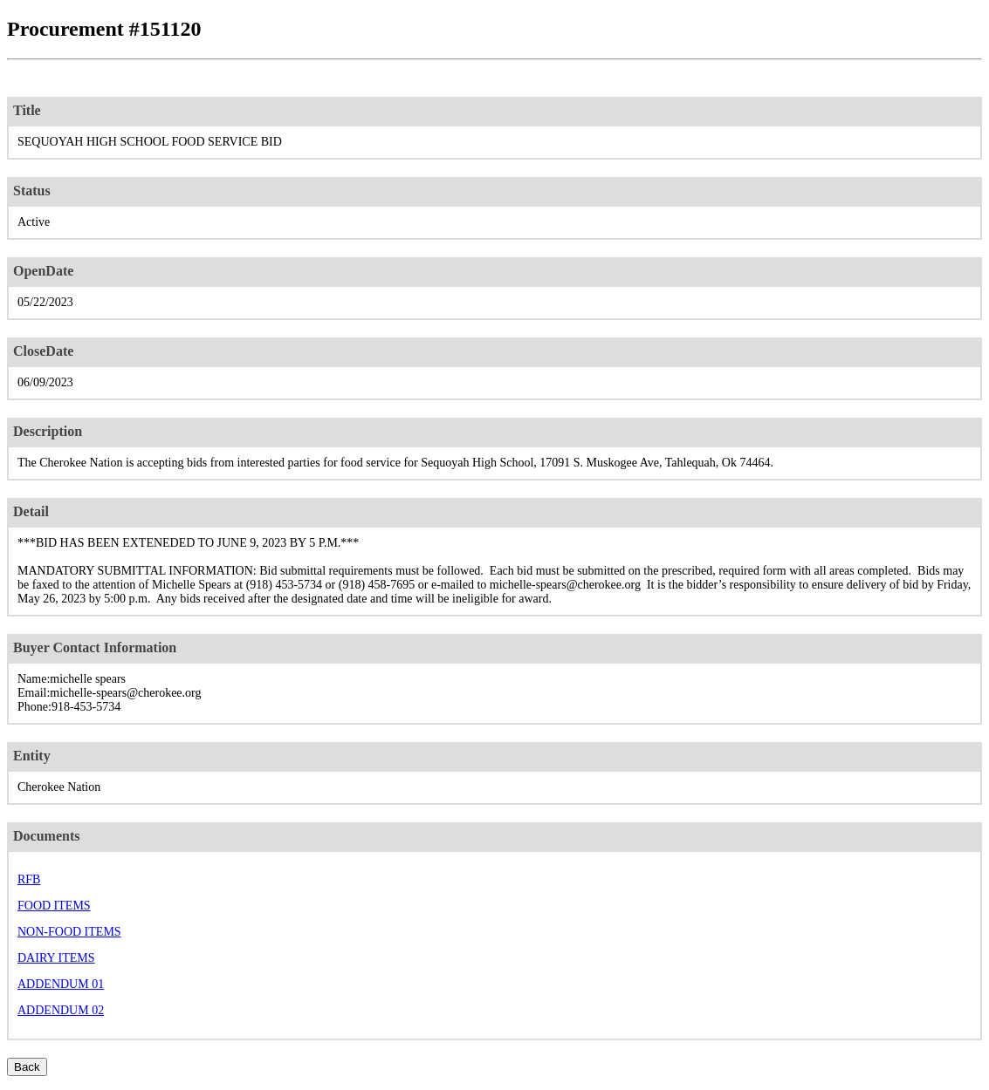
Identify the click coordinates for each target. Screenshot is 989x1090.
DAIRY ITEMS (56, 957)
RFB (28, 879)
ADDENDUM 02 (60, 1010)
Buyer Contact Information (94, 647)
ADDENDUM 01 (60, 984)
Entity (32, 755)
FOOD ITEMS (54, 905)
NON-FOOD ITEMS (69, 931)
